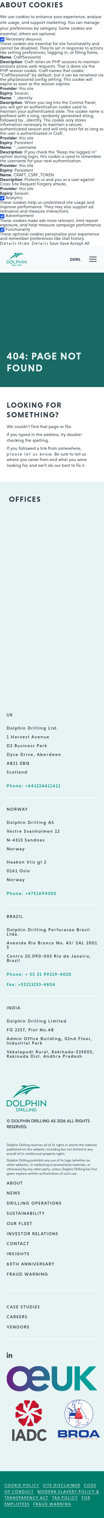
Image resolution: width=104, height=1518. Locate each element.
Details (8, 243)
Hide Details (33, 243)
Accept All (80, 243)
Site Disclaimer (61, 1485)
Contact (18, 1243)
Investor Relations (33, 1233)
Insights (18, 1253)
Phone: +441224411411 (34, 785)
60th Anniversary (31, 1263)
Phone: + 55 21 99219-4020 (39, 974)
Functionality (18, 229)
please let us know (29, 454)
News (14, 1192)
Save (54, 243)
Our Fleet (19, 1223)
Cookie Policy (21, 1485)
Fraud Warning (27, 1274)
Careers (17, 1316)
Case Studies (23, 1306)
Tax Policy (65, 1497)
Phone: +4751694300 (32, 893)
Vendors (18, 1326)
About (15, 1182)
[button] (92, 259)
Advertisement (20, 215)
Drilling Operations (34, 1203)
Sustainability (26, 1213)
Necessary (24, 39)
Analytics (14, 197)
